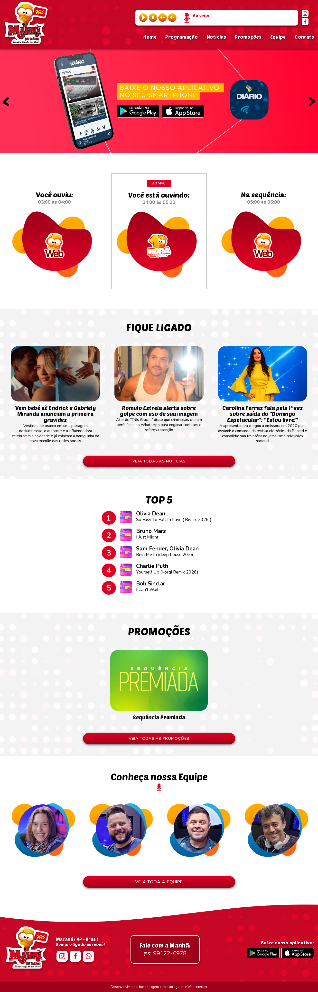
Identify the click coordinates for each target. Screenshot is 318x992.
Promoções (248, 37)
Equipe (278, 37)
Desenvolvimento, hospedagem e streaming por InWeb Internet (159, 986)
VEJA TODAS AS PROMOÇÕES (159, 738)
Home (150, 37)
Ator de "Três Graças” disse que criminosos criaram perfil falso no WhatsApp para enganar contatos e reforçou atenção (158, 416)
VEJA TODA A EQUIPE (159, 882)
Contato (304, 37)
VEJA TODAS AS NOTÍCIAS (159, 461)
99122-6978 (165, 949)
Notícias (216, 37)
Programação (181, 37)
